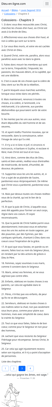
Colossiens (9, 13)
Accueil (5, 10)
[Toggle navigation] (47, 3)
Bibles (15, 10)
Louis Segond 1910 (31, 10)
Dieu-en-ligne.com (13, 4)
